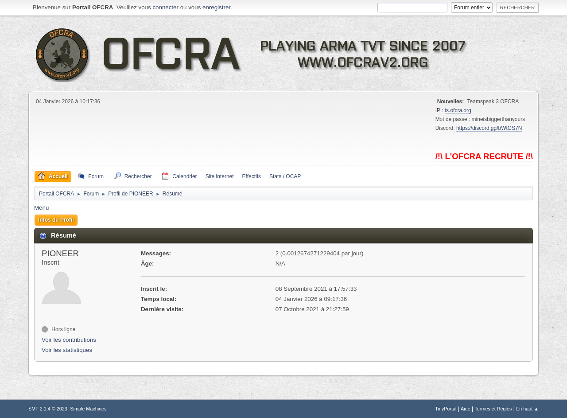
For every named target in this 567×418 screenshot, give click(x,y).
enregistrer (216, 7)
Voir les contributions (69, 339)
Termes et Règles (493, 408)
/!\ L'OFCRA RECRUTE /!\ (484, 156)
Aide (465, 408)
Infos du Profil (56, 220)
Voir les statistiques (67, 350)
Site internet (220, 176)
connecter (165, 7)
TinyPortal (445, 408)
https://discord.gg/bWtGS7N (489, 128)
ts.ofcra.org (458, 110)
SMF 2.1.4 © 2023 (47, 408)
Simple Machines (88, 408)
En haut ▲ (527, 408)
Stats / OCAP (285, 176)
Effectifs (251, 176)
